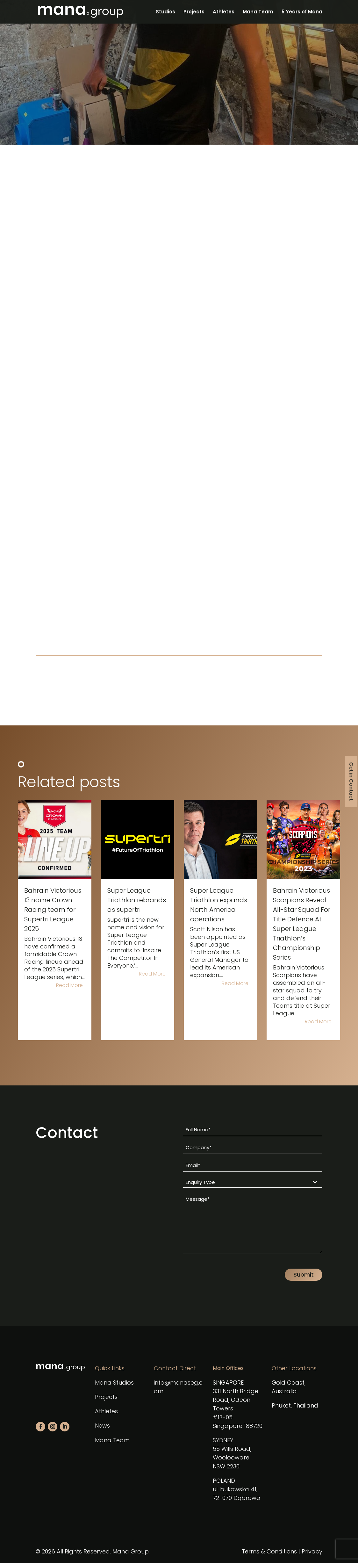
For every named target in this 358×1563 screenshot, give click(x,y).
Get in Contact (351, 781)
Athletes (223, 12)
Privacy (312, 1551)
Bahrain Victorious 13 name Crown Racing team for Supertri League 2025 (52, 909)
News (102, 1426)
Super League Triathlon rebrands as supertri (136, 900)
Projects (193, 12)
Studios (165, 12)
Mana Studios (114, 1383)
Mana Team (258, 12)
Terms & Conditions (269, 1551)
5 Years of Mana (302, 12)
